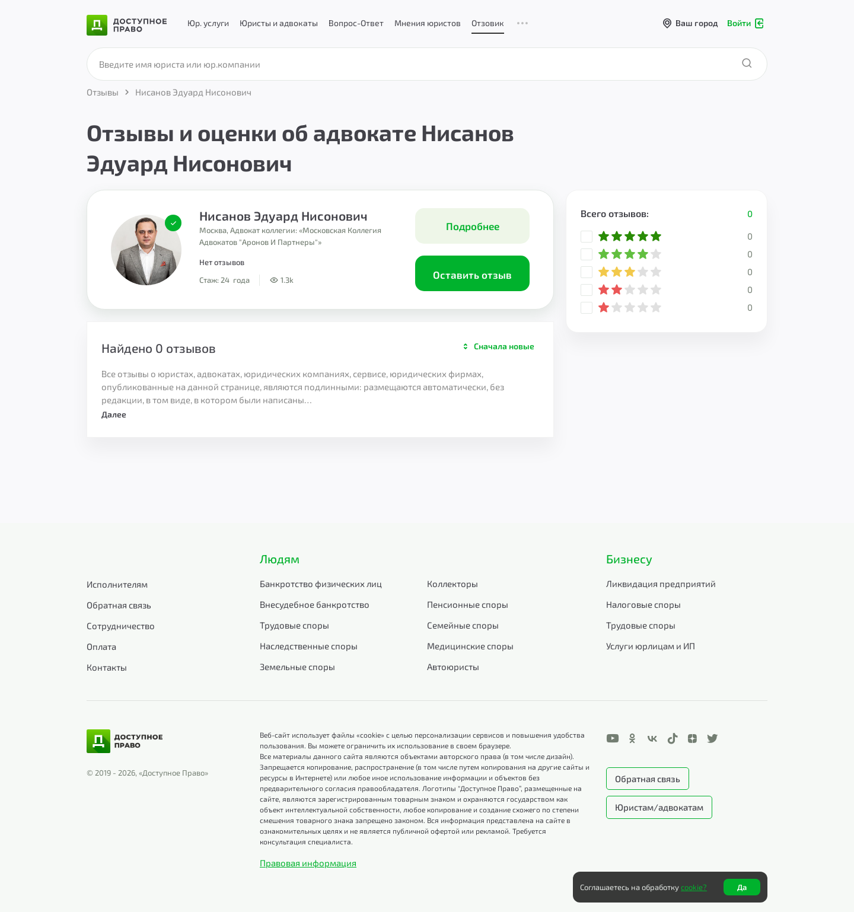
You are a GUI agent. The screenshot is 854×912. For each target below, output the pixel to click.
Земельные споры (297, 666)
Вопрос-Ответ (356, 23)
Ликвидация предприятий (661, 583)
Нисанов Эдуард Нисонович (283, 215)
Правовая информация (308, 862)
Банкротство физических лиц (321, 583)
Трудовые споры (294, 625)
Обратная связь (119, 605)
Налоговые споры (643, 604)
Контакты (107, 667)
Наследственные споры (309, 645)
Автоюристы (453, 666)
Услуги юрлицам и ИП (650, 645)
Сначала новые (504, 346)
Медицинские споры (470, 645)
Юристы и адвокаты (279, 23)
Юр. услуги (208, 23)
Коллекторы (452, 583)
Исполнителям (117, 584)
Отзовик (487, 23)
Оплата (101, 646)
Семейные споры (463, 625)
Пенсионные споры (467, 604)
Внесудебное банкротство (314, 604)
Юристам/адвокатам (659, 807)
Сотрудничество (121, 625)
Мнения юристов (427, 23)
